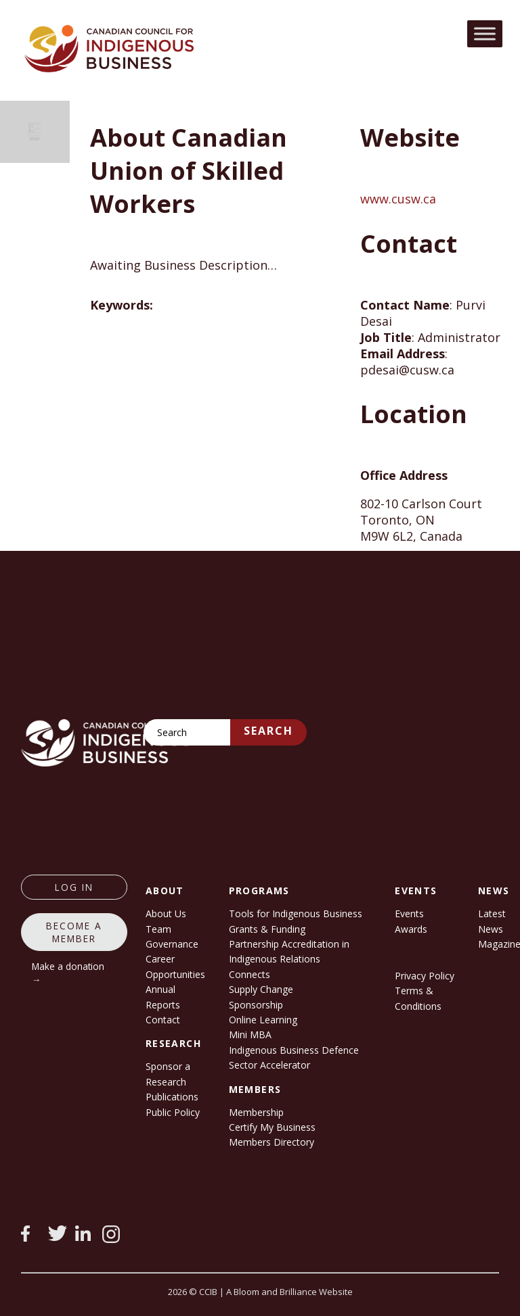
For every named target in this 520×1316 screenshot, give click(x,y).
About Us (166, 913)
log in (74, 887)
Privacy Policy (424, 975)
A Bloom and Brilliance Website (289, 1292)
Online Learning (263, 1019)
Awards (411, 929)
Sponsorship (256, 1004)
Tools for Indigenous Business (295, 913)
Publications (172, 1096)
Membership (256, 1112)
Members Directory (271, 1142)
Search (268, 730)
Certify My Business (272, 1127)
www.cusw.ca (398, 199)
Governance (172, 943)
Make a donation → (68, 972)
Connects (249, 974)
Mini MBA (250, 1034)
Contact (163, 1019)
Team (158, 929)
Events (409, 913)
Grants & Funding (267, 929)
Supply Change (261, 989)
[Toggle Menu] (485, 33)
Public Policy (173, 1112)
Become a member (74, 932)
